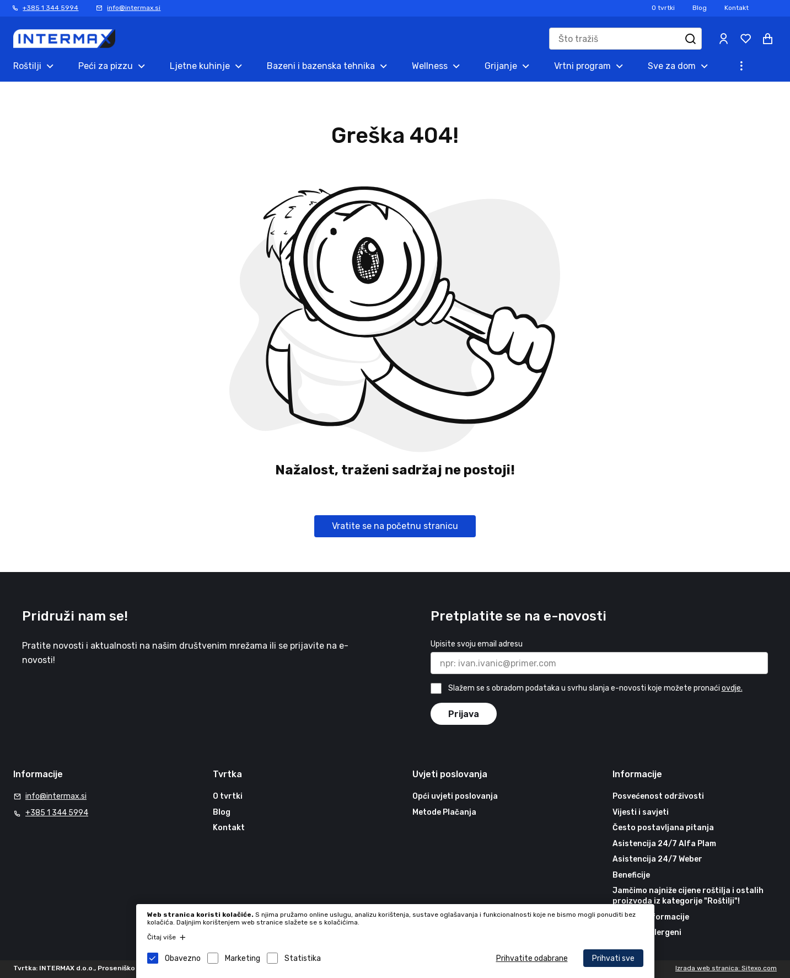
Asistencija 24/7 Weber (657, 859)
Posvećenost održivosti (658, 796)
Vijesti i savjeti (640, 812)
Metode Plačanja (444, 812)
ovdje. (732, 688)
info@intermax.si (133, 8)
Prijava (463, 714)
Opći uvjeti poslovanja (455, 796)
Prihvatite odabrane (532, 958)
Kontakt (736, 8)
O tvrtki (663, 8)
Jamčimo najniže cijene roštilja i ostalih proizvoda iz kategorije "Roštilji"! (688, 896)
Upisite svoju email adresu (477, 644)
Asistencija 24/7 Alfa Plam (664, 843)
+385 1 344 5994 (50, 8)
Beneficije (631, 875)
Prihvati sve (613, 958)
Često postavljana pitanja (663, 827)
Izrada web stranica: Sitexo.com (726, 968)
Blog (699, 8)
